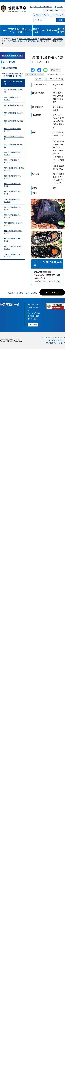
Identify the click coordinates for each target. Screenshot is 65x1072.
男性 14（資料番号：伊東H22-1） (12, 177)
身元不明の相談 (45, 39)
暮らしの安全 (20, 30)
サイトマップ (58, 15)
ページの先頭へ (53, 292)
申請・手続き (36, 30)
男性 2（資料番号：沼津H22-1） (14, 91)
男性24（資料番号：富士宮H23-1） (13, 248)
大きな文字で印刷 (55, 79)
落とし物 (44, 30)
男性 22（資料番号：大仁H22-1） (12, 240)
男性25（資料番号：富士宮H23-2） (13, 256)
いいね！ (57, 70)
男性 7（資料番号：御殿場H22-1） (12, 130)
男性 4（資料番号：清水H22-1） (14, 106)
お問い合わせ (60, 337)
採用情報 (53, 30)
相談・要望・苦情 (60, 30)
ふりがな (60, 7)
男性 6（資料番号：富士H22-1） (14, 122)
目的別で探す (41, 15)
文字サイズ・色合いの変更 (43, 7)
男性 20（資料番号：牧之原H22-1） (13, 224)
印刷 (40, 78)
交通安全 (28, 30)
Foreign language (54, 10)
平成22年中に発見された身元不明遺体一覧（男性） (26, 41)
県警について (12, 30)
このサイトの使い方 (58, 340)
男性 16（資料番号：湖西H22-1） (12, 193)
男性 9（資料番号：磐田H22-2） (14, 146)
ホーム (4, 30)
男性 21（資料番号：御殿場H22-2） (13, 232)
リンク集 (47, 337)
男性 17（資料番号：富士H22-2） (12, 201)
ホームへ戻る (32, 293)
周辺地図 (33, 325)
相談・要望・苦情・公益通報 (28, 39)
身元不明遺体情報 (10, 68)
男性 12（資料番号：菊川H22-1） (12, 161)
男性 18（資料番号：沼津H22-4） (12, 208)
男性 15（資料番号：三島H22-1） (12, 185)
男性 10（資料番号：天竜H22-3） (12, 153)
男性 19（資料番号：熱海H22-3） (12, 216)
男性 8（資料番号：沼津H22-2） (14, 138)
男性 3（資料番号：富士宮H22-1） (12, 98)
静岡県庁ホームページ (57, 343)
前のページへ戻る (16, 293)
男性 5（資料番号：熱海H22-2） (14, 114)
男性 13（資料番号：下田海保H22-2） (14, 169)
